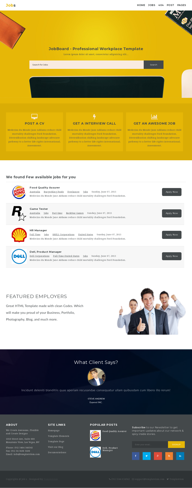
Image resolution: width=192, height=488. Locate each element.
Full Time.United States (66, 256)
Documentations (57, 452)
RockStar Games (75, 213)
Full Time (35, 234)
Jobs (151, 5)
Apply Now (172, 192)
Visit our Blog (55, 447)
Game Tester (39, 208)
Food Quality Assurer (45, 187)
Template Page (56, 441)
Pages (181, 5)
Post (170, 5)
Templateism (51, 479)
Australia (35, 192)
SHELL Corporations (63, 234)
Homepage (54, 430)
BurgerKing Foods (54, 192)
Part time (57, 213)
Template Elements (58, 436)
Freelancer (74, 192)
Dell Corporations (40, 256)
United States (85, 234)
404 (161, 5)
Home (141, 5)
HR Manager (38, 230)
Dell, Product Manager (46, 251)
